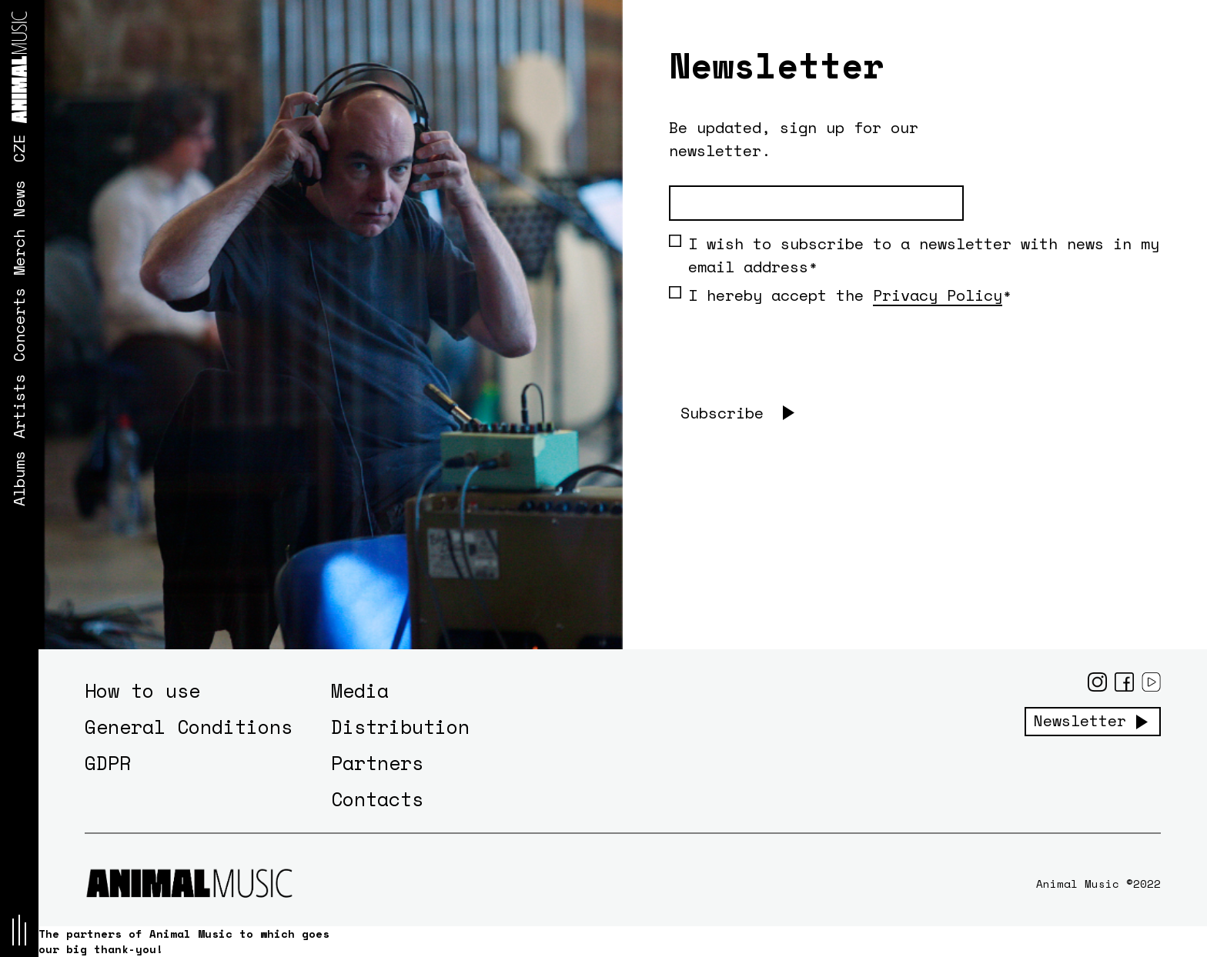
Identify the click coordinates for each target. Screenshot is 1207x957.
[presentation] (786, 365)
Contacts (377, 799)
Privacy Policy (937, 295)
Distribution (400, 726)
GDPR (108, 763)
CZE (19, 148)
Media (360, 690)
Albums (19, 478)
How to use (142, 690)
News (19, 198)
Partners (377, 763)
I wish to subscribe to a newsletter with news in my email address (914, 255)
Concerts (19, 325)
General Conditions (189, 726)
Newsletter (1080, 721)
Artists (19, 406)
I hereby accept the (835, 295)
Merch (19, 252)
